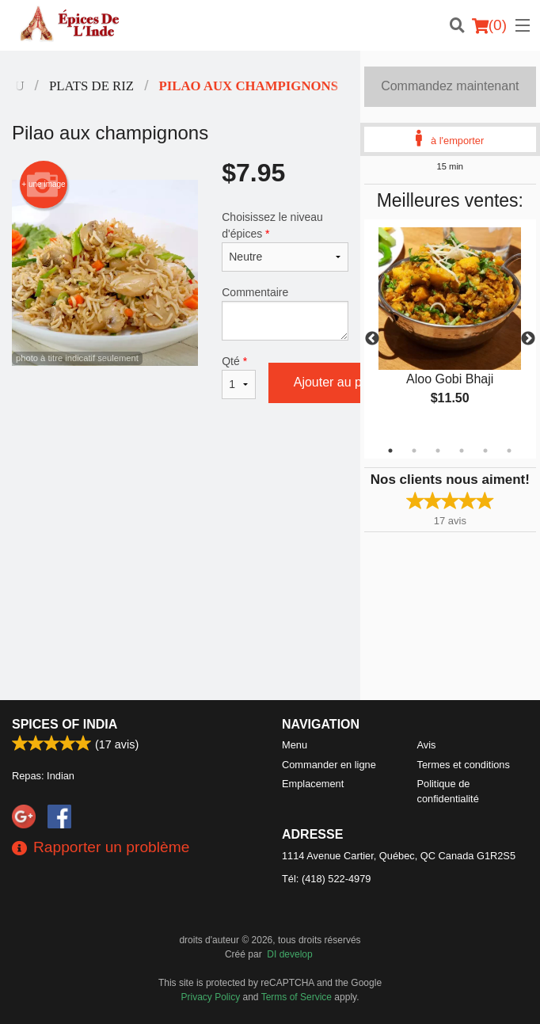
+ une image (43, 184)
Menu (294, 745)
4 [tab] (462, 451)
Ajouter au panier (342, 382)
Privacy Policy (211, 997)
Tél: (326, 879)
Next (528, 339)
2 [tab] (414, 451)
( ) (489, 25)
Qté (238, 377)
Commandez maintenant (450, 86)
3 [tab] (438, 451)
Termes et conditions (463, 765)
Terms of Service (296, 997)
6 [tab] (509, 451)
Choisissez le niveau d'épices (285, 241)
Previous (372, 339)
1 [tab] (390, 451)
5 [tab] (485, 451)
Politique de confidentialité (448, 791)
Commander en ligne (329, 765)
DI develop (289, 954)
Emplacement (313, 784)
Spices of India (64, 724)
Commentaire (285, 313)
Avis (426, 745)
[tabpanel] (450, 329)
